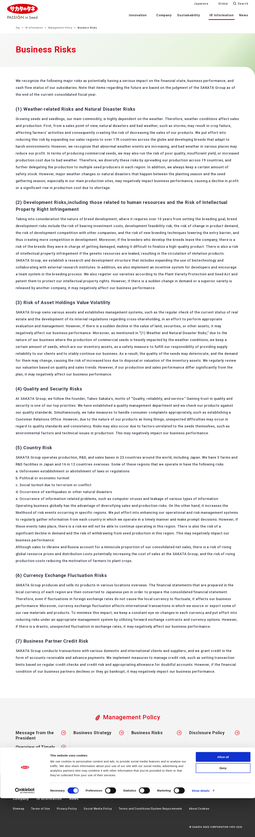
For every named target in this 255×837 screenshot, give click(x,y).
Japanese (201, 3)
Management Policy (60, 27)
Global (223, 3)
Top (18, 27)
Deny (223, 807)
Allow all (223, 795)
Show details (201, 829)
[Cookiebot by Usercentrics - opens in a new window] (25, 829)
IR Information (34, 27)
